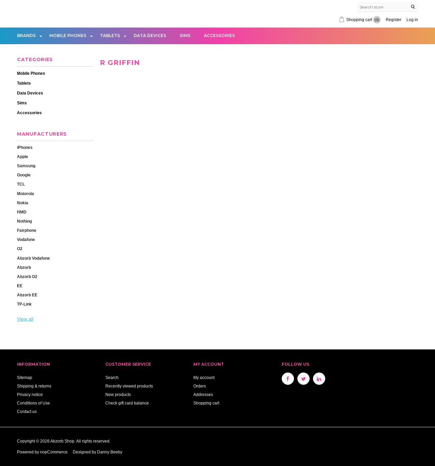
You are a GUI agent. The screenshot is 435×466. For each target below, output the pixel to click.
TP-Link (24, 304)
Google (24, 174)
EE (19, 285)
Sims (185, 35)
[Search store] (387, 7)
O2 (19, 248)
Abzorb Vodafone (33, 258)
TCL (21, 184)
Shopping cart (206, 402)
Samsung (26, 165)
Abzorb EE (27, 294)
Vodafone (26, 239)
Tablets (110, 35)
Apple (22, 156)
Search (112, 377)
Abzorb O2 (27, 276)
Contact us (27, 411)
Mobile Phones (67, 35)
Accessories (219, 35)
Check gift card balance (127, 402)
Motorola (25, 193)
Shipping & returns (34, 386)
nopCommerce (54, 451)
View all (25, 319)
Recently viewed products (129, 386)
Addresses (203, 394)
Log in (412, 19)
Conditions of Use (33, 402)
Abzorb (24, 267)
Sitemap (24, 377)
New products (118, 394)
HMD (22, 211)
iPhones (25, 147)
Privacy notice (30, 394)
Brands (26, 35)
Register (393, 19)
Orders (199, 386)
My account (203, 377)
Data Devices (150, 35)
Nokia (22, 202)
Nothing (24, 221)
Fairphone (26, 230)
